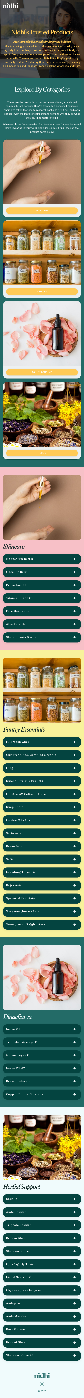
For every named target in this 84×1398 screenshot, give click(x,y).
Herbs (42, 453)
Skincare (42, 210)
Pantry (42, 291)
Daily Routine (42, 372)
